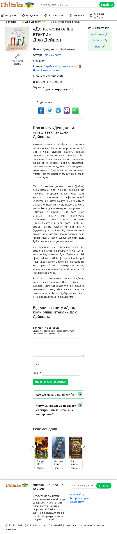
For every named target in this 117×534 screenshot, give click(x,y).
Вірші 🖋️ (100, 46)
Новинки (79, 15)
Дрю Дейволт (52, 55)
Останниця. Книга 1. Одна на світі (58, 462)
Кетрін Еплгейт (58, 468)
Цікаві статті (77, 502)
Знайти (107, 4)
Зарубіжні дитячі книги (59, 66)
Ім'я (36, 364)
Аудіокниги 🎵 (99, 34)
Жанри (9, 15)
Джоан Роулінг (41, 468)
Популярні (32, 15)
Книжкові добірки (99, 15)
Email (37, 373)
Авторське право (79, 498)
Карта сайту (76, 494)
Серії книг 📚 (99, 40)
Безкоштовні (55, 15)
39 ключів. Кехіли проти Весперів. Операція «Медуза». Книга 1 (75, 462)
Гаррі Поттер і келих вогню (41, 462)
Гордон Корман (75, 468)
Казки (58, 70)
